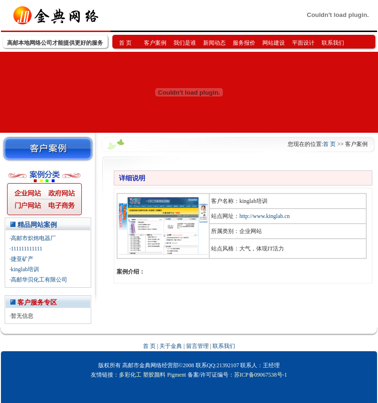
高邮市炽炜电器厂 (33, 238)
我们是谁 (184, 43)
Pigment (176, 374)
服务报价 (244, 43)
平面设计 (303, 43)
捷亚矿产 (22, 259)
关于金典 (170, 346)
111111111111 (26, 248)
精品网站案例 (37, 224)
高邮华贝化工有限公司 (39, 279)
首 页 (125, 43)
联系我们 (333, 43)
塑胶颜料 (154, 374)
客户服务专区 (37, 302)
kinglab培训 (25, 269)
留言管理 (197, 346)
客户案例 (155, 43)
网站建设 (273, 43)
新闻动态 (214, 43)
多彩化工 (130, 374)
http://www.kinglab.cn (264, 216)
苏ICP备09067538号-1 (260, 374)
